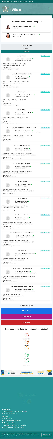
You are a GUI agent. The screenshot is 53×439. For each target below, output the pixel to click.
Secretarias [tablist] (26, 51)
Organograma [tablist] (26, 48)
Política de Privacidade (23, 434)
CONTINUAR (46, 435)
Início (3, 17)
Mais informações (45, 55)
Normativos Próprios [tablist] (26, 45)
